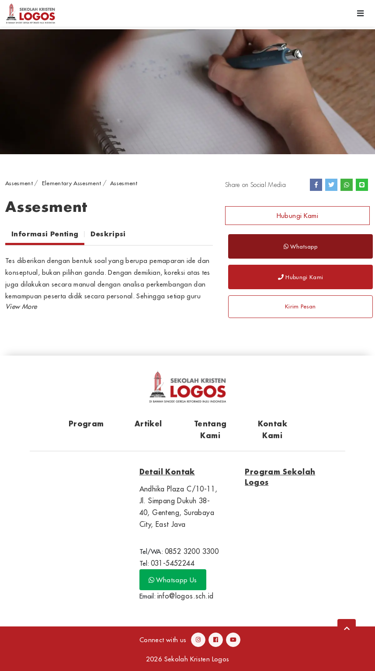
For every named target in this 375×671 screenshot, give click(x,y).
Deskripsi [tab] (107, 233)
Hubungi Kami (298, 215)
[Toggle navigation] (360, 13)
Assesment (19, 183)
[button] (21, 306)
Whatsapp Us (173, 580)
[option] (187, 91)
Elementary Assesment (71, 183)
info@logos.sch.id (185, 595)
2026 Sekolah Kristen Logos (187, 659)
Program (86, 423)
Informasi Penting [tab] (44, 233)
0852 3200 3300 (192, 551)
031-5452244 (172, 563)
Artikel (148, 423)
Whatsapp (300, 246)
